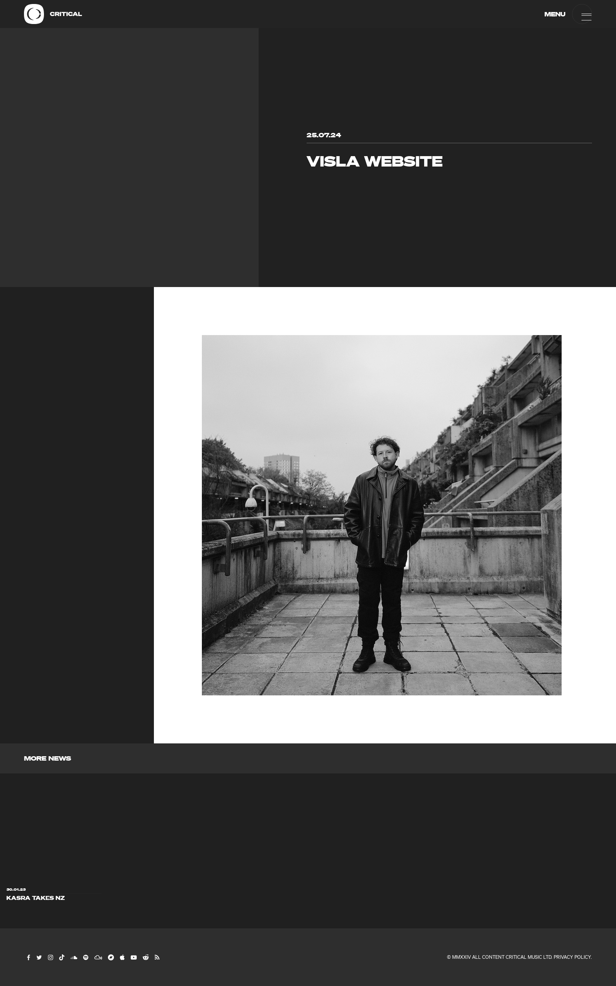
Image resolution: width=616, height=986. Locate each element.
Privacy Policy (572, 957)
